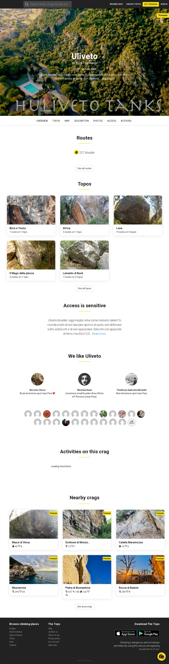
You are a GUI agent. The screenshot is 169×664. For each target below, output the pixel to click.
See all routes (84, 168)
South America (15, 635)
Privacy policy (54, 638)
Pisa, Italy (90, 69)
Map (67, 121)
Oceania (12, 645)
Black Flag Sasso (86, 63)
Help (50, 628)
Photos (98, 121)
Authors (126, 121)
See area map (84, 606)
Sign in (164, 4)
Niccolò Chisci (38, 390)
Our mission (53, 642)
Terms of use (53, 635)
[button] (161, 656)
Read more (108, 78)
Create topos (133, 4)
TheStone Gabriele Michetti (132, 390)
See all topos (84, 288)
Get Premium (150, 4)
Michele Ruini (84, 390)
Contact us (53, 632)
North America (15, 632)
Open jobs (52, 645)
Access (111, 121)
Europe (12, 628)
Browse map (116, 4)
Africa (12, 638)
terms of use (152, 649)
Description (81, 121)
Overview (42, 121)
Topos (56, 121)
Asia (11, 642)
